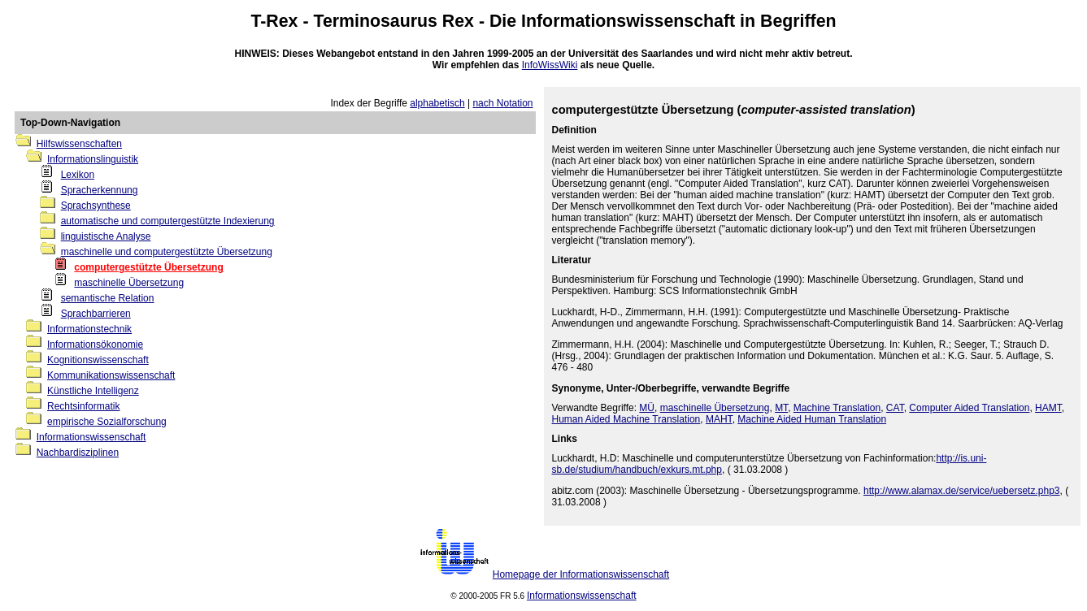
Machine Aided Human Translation (811, 419)
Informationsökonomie (95, 344)
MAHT (719, 419)
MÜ (646, 408)
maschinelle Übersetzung (129, 282)
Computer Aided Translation (969, 408)
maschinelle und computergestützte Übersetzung (166, 252)
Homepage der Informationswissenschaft (581, 574)
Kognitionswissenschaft (98, 360)
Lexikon (77, 174)
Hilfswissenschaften (79, 144)
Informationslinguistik (92, 159)
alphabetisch (437, 103)
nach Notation (502, 103)
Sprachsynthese (96, 205)
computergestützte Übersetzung (148, 267)
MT (781, 408)
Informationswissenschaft (628, 21)
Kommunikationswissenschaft (111, 375)
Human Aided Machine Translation (626, 419)
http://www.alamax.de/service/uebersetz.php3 (961, 490)
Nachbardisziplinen (78, 452)
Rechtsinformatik (83, 406)
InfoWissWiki (550, 65)
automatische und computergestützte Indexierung (168, 221)
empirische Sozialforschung (107, 421)
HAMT (1048, 408)
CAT (895, 408)
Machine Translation (837, 408)
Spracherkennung (99, 190)
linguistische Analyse (106, 236)
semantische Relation (107, 298)
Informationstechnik (89, 329)
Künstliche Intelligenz (93, 390)
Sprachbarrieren (96, 313)
